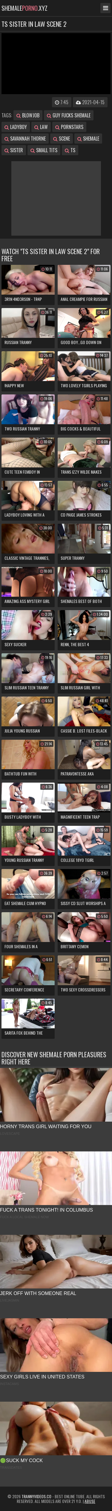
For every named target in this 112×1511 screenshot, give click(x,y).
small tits (43, 150)
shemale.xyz (24, 8)
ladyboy (15, 126)
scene (61, 138)
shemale (88, 138)
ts (70, 150)
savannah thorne (25, 138)
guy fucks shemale (68, 115)
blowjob (27, 115)
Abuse (90, 1501)
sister (13, 150)
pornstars (69, 126)
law (41, 126)
